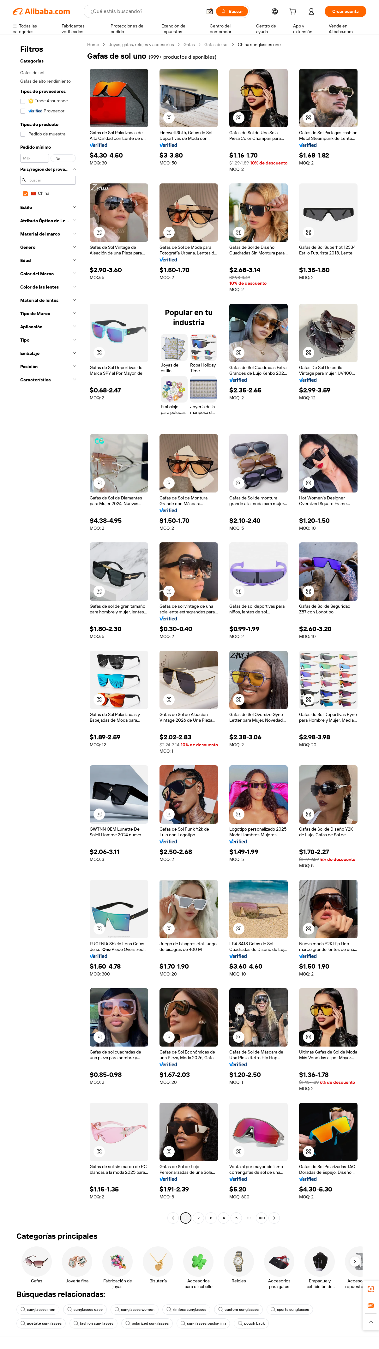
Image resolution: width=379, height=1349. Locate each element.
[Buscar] (232, 11)
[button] (210, 11)
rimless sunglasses (186, 1309)
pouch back (251, 1323)
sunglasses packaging (203, 1323)
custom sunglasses (238, 1309)
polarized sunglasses (147, 1323)
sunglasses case (85, 1309)
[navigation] (48, 632)
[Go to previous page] (173, 1218)
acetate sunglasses (41, 1323)
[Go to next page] (274, 1218)
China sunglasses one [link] (259, 44)
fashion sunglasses (93, 1323)
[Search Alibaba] (145, 11)
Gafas (189, 44)
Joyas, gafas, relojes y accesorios (141, 44)
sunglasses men (38, 1309)
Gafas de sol (216, 44)
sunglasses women (134, 1309)
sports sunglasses (290, 1309)
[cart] (294, 12)
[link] (371, 1289)
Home (93, 44)
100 (261, 1218)
